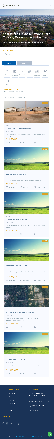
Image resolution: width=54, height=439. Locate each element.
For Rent (12, 403)
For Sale (11, 400)
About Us (12, 393)
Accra (7, 309)
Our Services (13, 397)
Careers (11, 410)
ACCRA (7, 171)
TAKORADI (8, 125)
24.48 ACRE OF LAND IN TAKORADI (17, 219)
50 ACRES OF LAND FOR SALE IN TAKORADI (20, 312)
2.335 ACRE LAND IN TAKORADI (16, 175)
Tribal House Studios (36, 436)
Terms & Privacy (20, 436)
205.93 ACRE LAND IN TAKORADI (16, 266)
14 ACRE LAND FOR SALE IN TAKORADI (18, 128)
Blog (10, 407)
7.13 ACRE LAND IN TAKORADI (15, 359)
